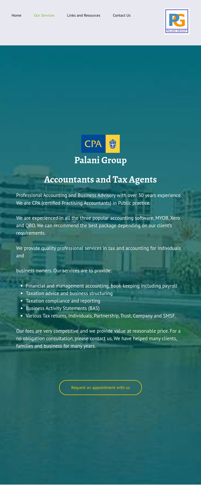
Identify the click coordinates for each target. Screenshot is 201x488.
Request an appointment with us (100, 387)
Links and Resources (83, 15)
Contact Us (121, 15)
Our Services (44, 15)
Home (16, 15)
